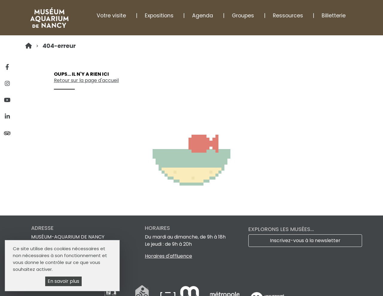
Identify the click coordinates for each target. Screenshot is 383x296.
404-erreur (59, 46)
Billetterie (334, 15)
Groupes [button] (243, 15)
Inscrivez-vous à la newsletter (305, 240)
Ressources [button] (288, 15)
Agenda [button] (202, 15)
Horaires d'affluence (168, 256)
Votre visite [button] (111, 15)
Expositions (159, 15)
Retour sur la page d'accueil (86, 80)
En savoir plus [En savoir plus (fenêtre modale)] (63, 281)
